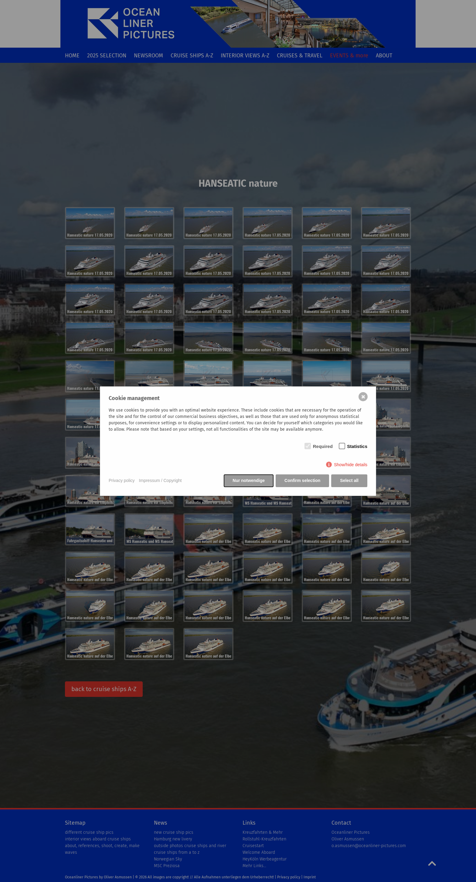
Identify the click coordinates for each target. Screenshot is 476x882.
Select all (349, 480)
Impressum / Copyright (160, 480)
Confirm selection (302, 480)
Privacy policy (122, 480)
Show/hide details (350, 464)
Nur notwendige (249, 480)
